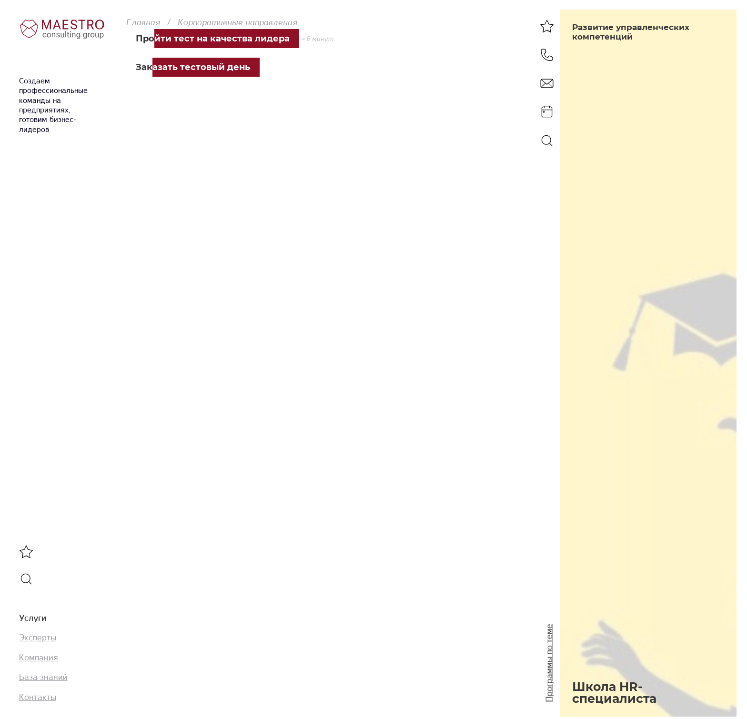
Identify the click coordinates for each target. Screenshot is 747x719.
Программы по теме (549, 663)
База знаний (43, 677)
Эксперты (37, 637)
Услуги (32, 618)
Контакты (37, 697)
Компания (38, 657)
